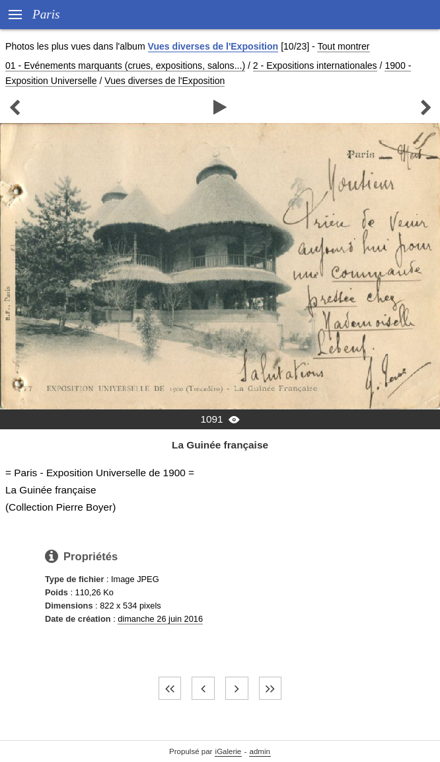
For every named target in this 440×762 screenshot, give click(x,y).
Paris (46, 14)
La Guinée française (220, 444)
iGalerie (228, 751)
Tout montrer (343, 46)
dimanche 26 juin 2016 (160, 619)
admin (260, 751)
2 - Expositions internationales (315, 65)
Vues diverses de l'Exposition (213, 46)
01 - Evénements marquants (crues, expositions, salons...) (125, 65)
